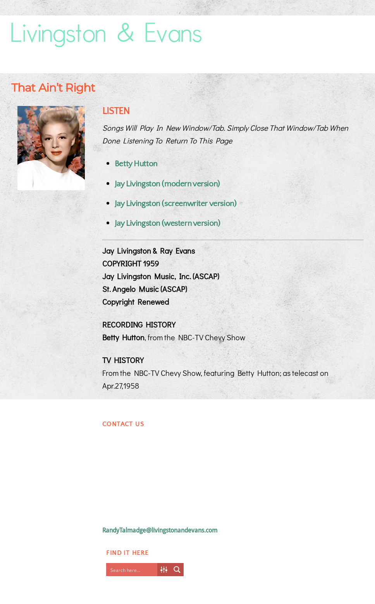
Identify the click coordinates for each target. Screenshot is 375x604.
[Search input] (133, 570)
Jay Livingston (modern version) (167, 183)
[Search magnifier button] (177, 569)
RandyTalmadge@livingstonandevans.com (159, 530)
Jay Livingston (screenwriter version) (175, 203)
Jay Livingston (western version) (167, 223)
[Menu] (352, 25)
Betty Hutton (136, 163)
